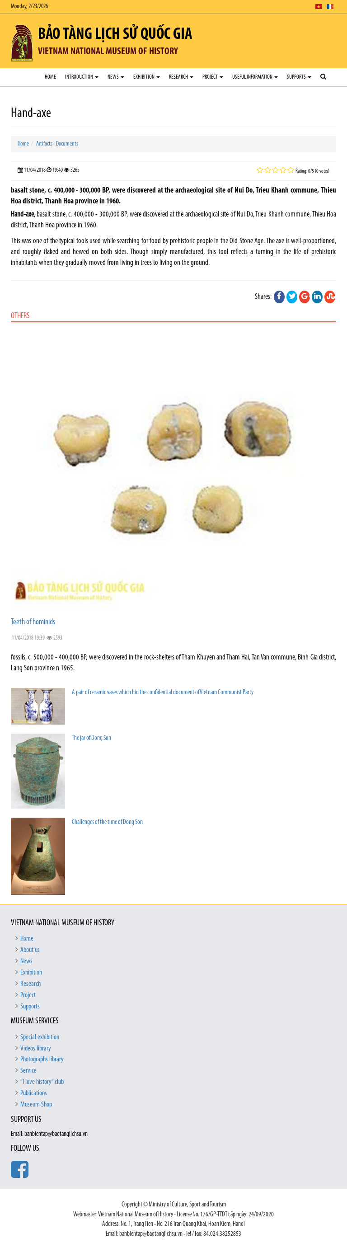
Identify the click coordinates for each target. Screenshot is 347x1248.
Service (28, 1070)
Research (181, 77)
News (116, 77)
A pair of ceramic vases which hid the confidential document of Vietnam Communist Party (162, 692)
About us (30, 950)
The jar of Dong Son (91, 738)
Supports (299, 77)
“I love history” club (42, 1082)
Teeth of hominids (33, 622)
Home (50, 77)
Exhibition (146, 77)
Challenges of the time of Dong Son (107, 822)
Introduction (81, 77)
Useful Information (255, 77)
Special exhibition (39, 1037)
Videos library (35, 1048)
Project (212, 77)
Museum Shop (36, 1104)
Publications (33, 1093)
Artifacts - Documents (57, 144)
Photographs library (42, 1059)
